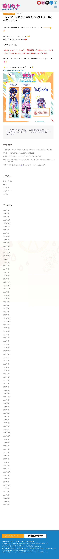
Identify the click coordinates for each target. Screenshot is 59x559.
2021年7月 (6, 367)
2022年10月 (6, 325)
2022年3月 (6, 341)
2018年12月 (6, 469)
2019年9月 (6, 439)
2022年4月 (6, 338)
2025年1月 (6, 249)
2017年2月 (6, 495)
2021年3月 (6, 380)
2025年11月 (6, 223)
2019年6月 (6, 449)
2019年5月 (6, 452)
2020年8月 (6, 403)
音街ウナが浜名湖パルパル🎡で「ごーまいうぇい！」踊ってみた (24, 165)
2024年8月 (6, 262)
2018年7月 (6, 479)
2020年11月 (6, 393)
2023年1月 (6, 315)
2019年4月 (6, 456)
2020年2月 (6, 423)
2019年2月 (6, 462)
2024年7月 (6, 266)
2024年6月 (6, 269)
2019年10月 (6, 436)
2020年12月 (6, 390)
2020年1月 (6, 426)
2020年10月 (6, 397)
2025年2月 (6, 246)
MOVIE (5, 184)
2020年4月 (6, 416)
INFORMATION (7, 181)
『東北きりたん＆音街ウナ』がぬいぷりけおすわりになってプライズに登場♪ (28, 150)
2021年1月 (6, 387)
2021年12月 (6, 351)
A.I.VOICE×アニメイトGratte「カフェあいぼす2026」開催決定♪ (22, 156)
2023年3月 (6, 308)
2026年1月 (6, 217)
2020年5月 (6, 413)
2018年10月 (6, 472)
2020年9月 (6, 400)
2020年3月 (6, 420)
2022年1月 (6, 348)
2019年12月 (6, 429)
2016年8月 (6, 498)
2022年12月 (6, 318)
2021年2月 (6, 384)
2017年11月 (6, 485)
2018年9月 (6, 475)
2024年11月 (6, 256)
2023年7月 (6, 299)
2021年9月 (6, 361)
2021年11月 (6, 354)
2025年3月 (6, 243)
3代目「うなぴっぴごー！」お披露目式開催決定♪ (19, 153)
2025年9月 (6, 230)
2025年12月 (6, 220)
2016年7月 (6, 502)
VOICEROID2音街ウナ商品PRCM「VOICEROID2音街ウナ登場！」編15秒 (17, 132)
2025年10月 (6, 227)
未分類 (5, 194)
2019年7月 (6, 446)
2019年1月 (6, 465)
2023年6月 (6, 302)
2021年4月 (6, 377)
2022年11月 (6, 321)
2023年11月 (6, 285)
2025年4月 (6, 240)
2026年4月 (6, 210)
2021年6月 (6, 371)
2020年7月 (6, 407)
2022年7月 (6, 331)
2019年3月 (6, 459)
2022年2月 (6, 344)
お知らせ (10, 14)
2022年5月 (6, 334)
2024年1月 (6, 279)
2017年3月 (6, 492)
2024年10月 (6, 259)
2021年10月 (6, 357)
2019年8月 (6, 443)
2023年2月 (6, 312)
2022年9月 (6, 328)
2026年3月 (6, 213)
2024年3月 (6, 276)
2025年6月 (6, 236)
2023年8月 (6, 295)
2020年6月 (6, 410)
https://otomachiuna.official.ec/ (13, 70)
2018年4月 (6, 482)
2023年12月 (6, 282)
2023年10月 (6, 289)
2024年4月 (6, 272)
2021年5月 (6, 374)
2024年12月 (6, 253)
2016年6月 (6, 505)
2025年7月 (6, 233)
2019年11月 (6, 433)
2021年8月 (6, 364)
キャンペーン (7, 191)
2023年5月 (6, 305)
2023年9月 (6, 292)
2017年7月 (6, 488)
